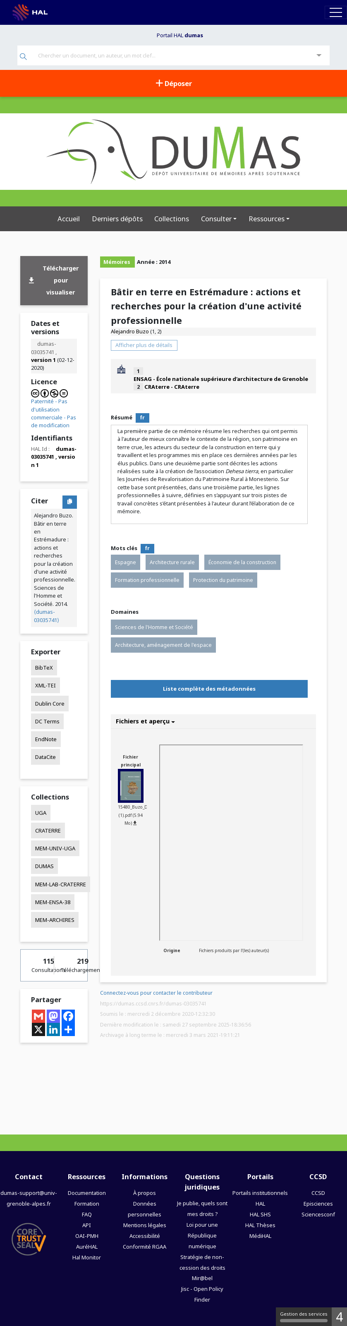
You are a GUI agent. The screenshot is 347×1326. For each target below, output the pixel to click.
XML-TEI (45, 685)
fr (142, 417)
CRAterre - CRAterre (171, 386)
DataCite (45, 757)
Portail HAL (180, 35)
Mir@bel (202, 1278)
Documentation (87, 1193)
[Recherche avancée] (319, 55)
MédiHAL (260, 1236)
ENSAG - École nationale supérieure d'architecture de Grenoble (221, 379)
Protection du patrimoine (223, 580)
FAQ (87, 1214)
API (86, 1225)
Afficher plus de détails (143, 345)
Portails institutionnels (260, 1193)
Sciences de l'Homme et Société (154, 627)
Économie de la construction (242, 562)
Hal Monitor (86, 1257)
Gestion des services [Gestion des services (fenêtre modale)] (304, 1316)
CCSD (318, 1193)
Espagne (125, 562)
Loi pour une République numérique (202, 1235)
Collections (171, 218)
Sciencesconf (318, 1214)
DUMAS (44, 866)
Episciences (318, 1203)
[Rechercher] (23, 57)
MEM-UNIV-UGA (55, 848)
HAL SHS (260, 1214)
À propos (144, 1193)
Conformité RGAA (144, 1246)
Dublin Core (50, 703)
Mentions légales (144, 1225)
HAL (260, 1203)
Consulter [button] (216, 218)
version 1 (43, 360)
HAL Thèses (260, 1225)
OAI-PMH (86, 1236)
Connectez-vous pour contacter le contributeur (156, 992)
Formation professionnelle (147, 580)
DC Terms (47, 721)
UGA (40, 812)
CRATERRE (48, 830)
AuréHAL (87, 1246)
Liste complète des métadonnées (209, 688)
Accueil (68, 218)
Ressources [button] (267, 218)
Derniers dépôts (117, 218)
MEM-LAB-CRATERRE (60, 884)
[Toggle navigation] (336, 12)
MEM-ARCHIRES (54, 920)
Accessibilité (144, 1236)
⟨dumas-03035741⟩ (46, 615)
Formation (86, 1203)
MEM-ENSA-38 (52, 902)
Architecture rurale (172, 562)
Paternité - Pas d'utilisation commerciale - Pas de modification (53, 413)
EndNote (46, 739)
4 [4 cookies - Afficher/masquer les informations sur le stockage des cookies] (339, 1316)
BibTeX (44, 667)
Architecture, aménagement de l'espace (163, 645)
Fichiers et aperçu (145, 721)
